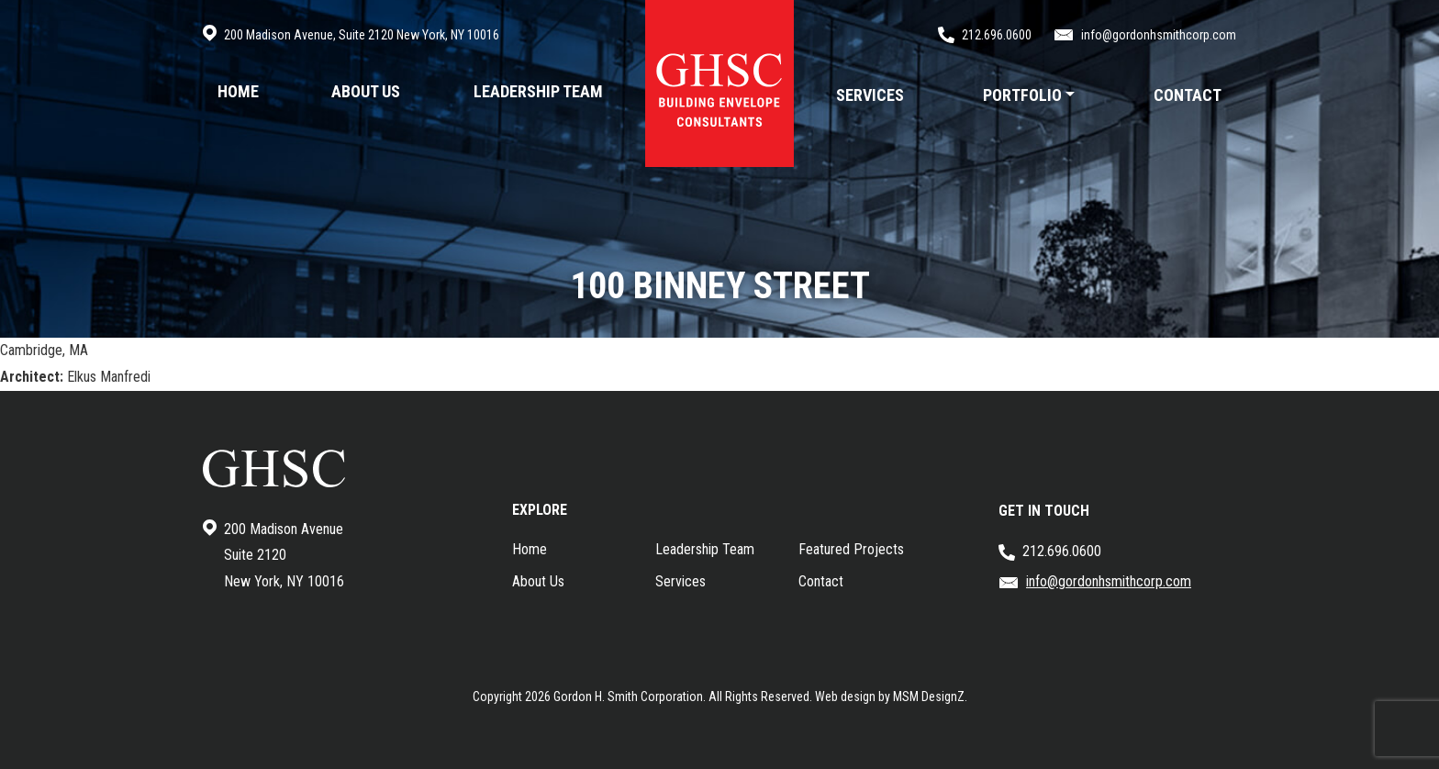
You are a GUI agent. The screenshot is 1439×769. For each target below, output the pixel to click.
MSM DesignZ (929, 696)
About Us (538, 581)
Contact (820, 581)
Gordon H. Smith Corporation (628, 696)
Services (680, 581)
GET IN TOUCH (1043, 510)
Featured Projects (851, 549)
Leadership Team (704, 549)
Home (529, 549)
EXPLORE (539, 509)
